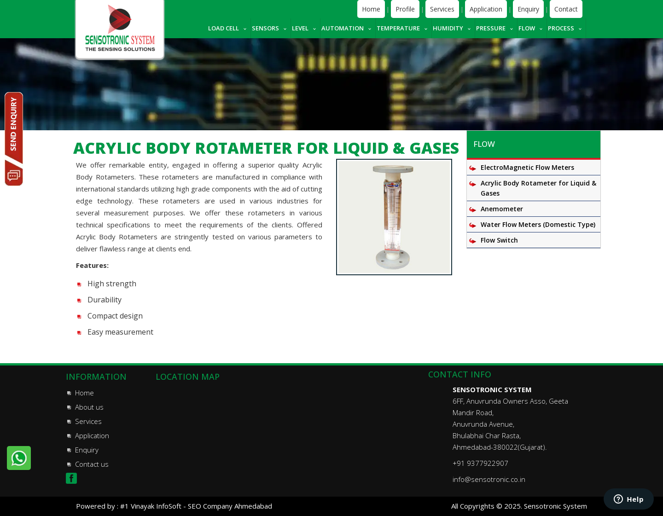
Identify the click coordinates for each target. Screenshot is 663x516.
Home (371, 9)
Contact (566, 9)
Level (300, 28)
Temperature (398, 28)
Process (561, 28)
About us (89, 407)
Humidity (448, 28)
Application (486, 9)
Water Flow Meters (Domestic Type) (538, 224)
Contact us (92, 464)
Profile (405, 9)
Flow (526, 28)
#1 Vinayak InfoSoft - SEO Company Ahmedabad (196, 505)
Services (442, 9)
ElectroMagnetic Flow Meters (527, 167)
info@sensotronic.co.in (489, 479)
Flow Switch (499, 240)
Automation (342, 28)
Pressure (491, 28)
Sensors (265, 28)
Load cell (223, 28)
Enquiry (528, 9)
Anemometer (502, 208)
